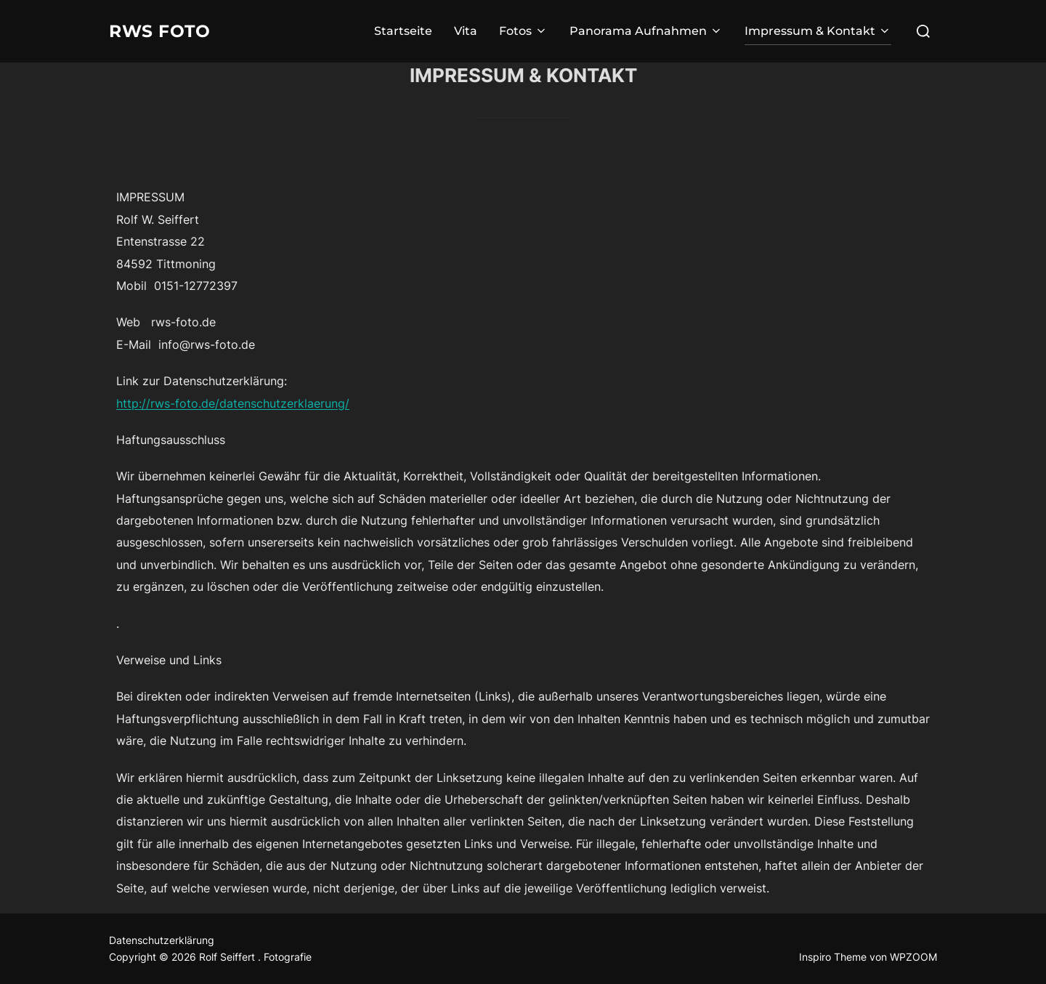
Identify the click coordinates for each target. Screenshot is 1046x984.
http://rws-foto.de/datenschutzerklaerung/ (232, 403)
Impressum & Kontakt (818, 31)
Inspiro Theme (833, 957)
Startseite (403, 31)
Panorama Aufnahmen (646, 31)
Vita (465, 31)
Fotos (523, 31)
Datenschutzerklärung (161, 940)
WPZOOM (913, 957)
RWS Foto (166, 31)
